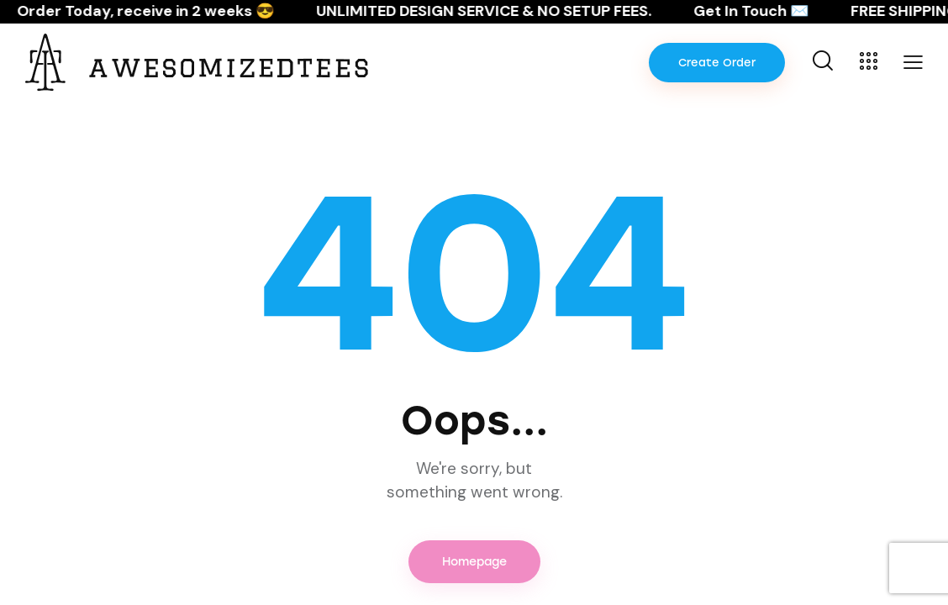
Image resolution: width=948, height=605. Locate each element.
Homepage (474, 562)
